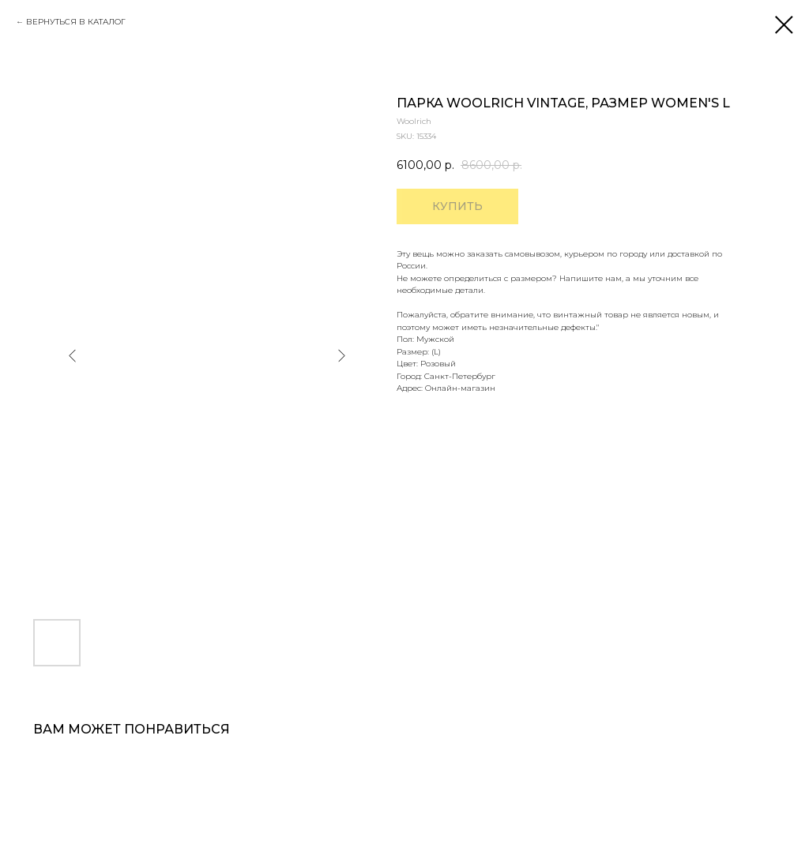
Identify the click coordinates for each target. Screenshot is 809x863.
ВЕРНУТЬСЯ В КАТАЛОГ (76, 22)
